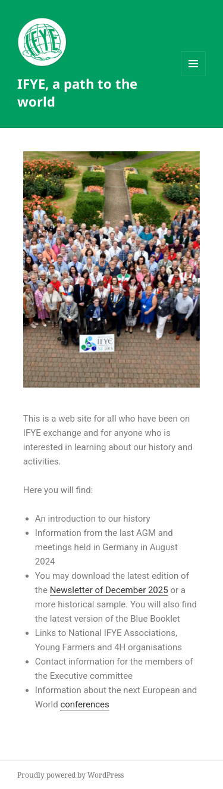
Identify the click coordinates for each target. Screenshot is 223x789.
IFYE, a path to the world (77, 92)
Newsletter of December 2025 (109, 590)
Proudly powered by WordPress (70, 775)
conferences (84, 704)
